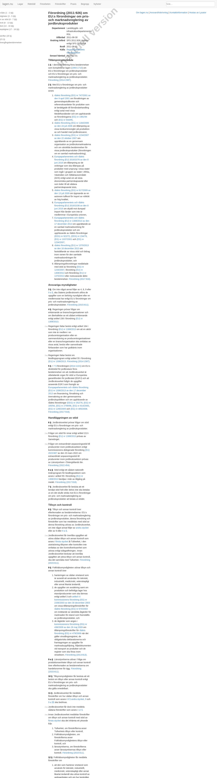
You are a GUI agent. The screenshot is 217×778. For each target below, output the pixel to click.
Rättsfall (31, 4)
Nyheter (97, 4)
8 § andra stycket (75, 367)
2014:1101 (87, 193)
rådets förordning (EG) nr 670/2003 (108, 326)
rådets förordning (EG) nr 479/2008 (116, 335)
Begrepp (85, 4)
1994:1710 (130, 45)
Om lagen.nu (107, 776)
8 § (61, 276)
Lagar (20, 4)
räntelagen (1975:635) (111, 563)
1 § (61, 45)
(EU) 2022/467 (104, 241)
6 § (61, 222)
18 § (62, 529)
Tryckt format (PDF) (74, 630)
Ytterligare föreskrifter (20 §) (14, 36)
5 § (61, 193)
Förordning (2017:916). (91, 143)
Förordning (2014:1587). (90, 51)
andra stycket (74, 285)
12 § (129, 372)
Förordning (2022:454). (89, 247)
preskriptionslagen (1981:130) (87, 552)
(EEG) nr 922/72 (108, 122)
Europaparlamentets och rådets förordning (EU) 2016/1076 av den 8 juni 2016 (103, 88)
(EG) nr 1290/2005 (81, 212)
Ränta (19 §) (7, 32)
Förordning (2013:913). (102, 344)
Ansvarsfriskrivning (123, 776)
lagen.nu (7, 4)
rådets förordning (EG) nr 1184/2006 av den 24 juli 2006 (92, 73)
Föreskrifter (60, 4)
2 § (61, 56)
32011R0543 (83, 652)
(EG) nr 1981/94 (88, 70)
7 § (66, 193)
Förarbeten (45, 4)
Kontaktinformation (143, 776)
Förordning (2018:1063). (91, 614)
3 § (61, 154)
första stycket (66, 292)
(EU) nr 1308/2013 (85, 140)
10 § (62, 357)
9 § (61, 306)
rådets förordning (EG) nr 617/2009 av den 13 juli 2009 (92, 103)
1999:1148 (112, 642)
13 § (62, 423)
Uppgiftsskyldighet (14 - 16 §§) (15, 26)
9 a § (105, 154)
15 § (129, 455)
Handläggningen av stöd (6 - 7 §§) (17, 19)
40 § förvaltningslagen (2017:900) (82, 611)
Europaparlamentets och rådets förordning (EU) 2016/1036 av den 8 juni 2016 (103, 110)
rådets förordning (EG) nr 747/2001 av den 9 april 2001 (92, 61)
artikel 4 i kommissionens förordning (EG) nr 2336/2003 (104, 479)
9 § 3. (104, 418)
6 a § (62, 251)
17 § (62, 511)
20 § (62, 588)
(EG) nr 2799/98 (133, 209)
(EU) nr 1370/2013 (117, 140)
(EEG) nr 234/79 (124, 122)
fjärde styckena (132, 538)
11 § (62, 364)
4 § (61, 164)
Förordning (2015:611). (120, 160)
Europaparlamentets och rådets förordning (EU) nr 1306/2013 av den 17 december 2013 (102, 203)
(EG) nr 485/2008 (103, 212)
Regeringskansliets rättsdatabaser (94, 33)
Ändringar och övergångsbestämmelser (19, 42)
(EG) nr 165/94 (118, 209)
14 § (62, 436)
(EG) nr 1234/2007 (90, 125)
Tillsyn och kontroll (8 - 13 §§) (15, 23)
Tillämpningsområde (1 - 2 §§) (15, 13)
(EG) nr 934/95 (108, 70)
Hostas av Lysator (162, 776)
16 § (62, 494)
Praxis (73, 4)
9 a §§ (93, 367)
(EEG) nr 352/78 (101, 209)
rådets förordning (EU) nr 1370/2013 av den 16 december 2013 (96, 128)
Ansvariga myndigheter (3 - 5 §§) (16, 16)
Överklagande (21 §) (11, 39)
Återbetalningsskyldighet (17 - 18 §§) (18, 29)
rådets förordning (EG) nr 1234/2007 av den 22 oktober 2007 (95, 79)
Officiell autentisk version (77, 745)
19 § (62, 563)
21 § (62, 611)
